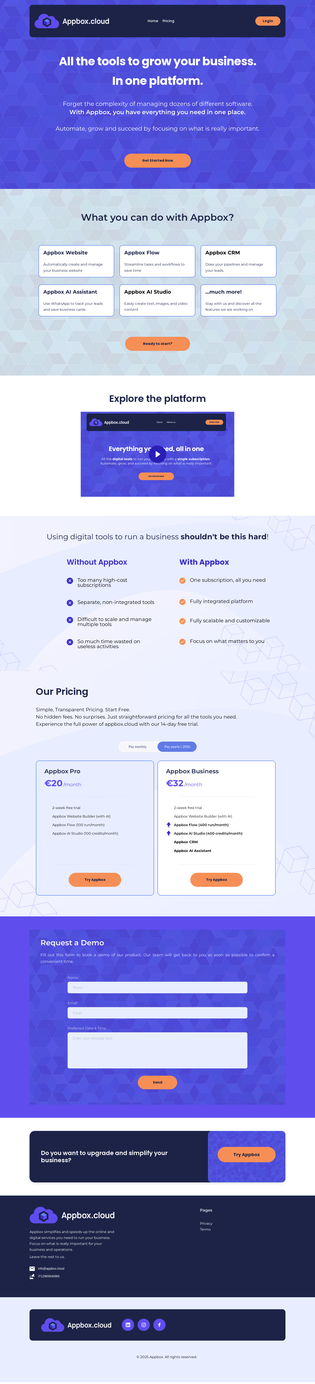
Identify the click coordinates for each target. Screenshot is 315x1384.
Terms (205, 1231)
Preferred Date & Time (87, 1030)
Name (73, 978)
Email (72, 1004)
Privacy (206, 1225)
